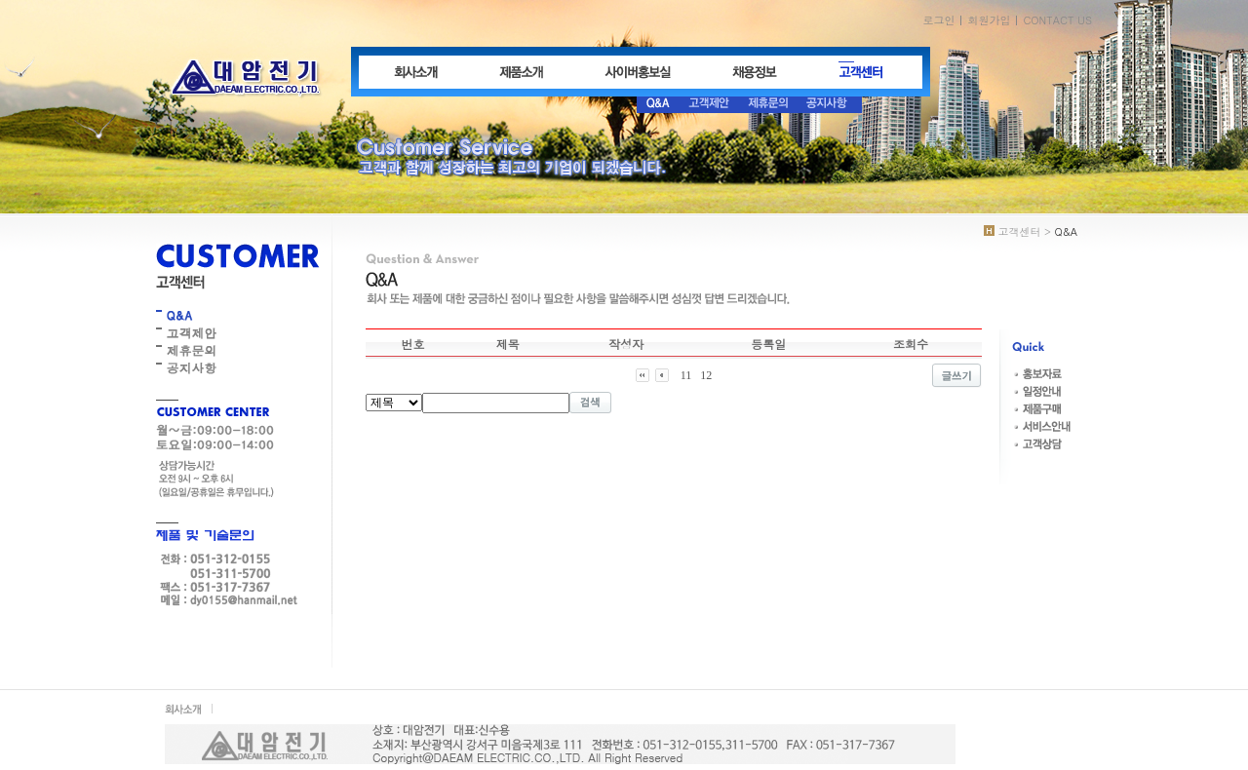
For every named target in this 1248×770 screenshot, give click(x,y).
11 (686, 375)
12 (706, 375)
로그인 (938, 20)
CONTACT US (1057, 20)
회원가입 (988, 20)
